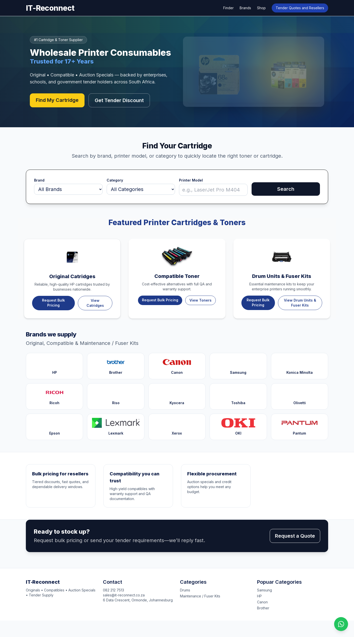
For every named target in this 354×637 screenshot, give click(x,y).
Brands (245, 8)
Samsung (264, 590)
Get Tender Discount (119, 100)
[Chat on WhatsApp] (341, 624)
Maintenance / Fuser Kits (200, 596)
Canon (262, 602)
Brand (39, 180)
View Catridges (95, 303)
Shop (261, 8)
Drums (185, 590)
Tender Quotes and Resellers (300, 8)
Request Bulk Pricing (53, 302)
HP (259, 596)
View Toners (200, 300)
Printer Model (191, 180)
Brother (263, 608)
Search (285, 189)
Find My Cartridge (57, 100)
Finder (228, 8)
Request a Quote (295, 536)
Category (115, 180)
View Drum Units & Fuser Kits (300, 302)
